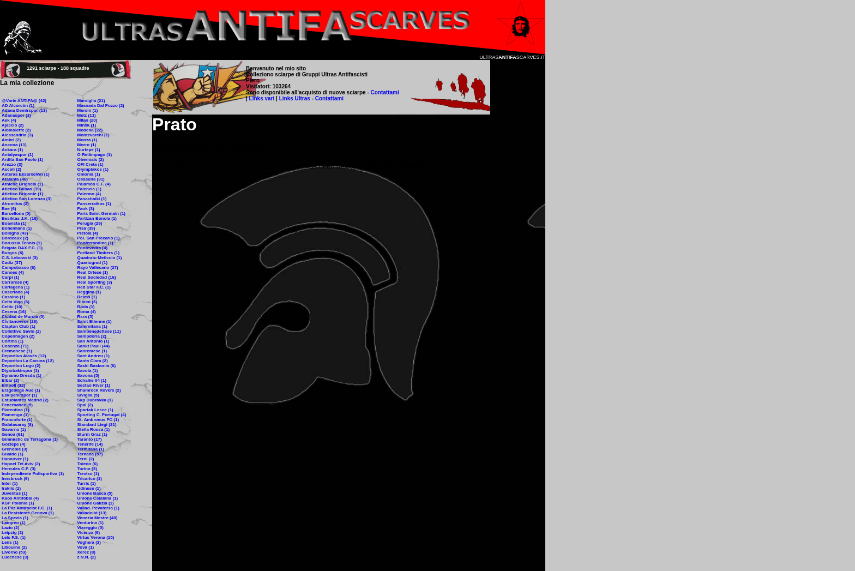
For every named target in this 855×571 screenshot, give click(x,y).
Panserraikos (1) (94, 203)
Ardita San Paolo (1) (22, 159)
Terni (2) (85, 458)
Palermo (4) (89, 193)
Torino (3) (87, 468)
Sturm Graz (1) (92, 434)
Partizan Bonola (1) (97, 218)
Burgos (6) (12, 252)
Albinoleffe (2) (16, 130)
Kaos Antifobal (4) (20, 498)
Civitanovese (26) (20, 321)
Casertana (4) (15, 292)
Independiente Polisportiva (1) (33, 473)
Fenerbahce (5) (17, 404)
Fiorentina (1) (15, 409)
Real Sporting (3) (94, 282)
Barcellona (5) (16, 213)
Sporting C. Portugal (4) (102, 414)
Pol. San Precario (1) (98, 238)
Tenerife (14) (90, 444)
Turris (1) (86, 483)
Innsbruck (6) (15, 478)
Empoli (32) (13, 385)
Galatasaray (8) (17, 424)
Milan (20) (87, 120)
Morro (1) (87, 144)
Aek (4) (9, 120)
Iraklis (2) (11, 488)
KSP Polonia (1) (18, 503)
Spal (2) (85, 404)
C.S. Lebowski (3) (20, 257)
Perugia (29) (90, 223)
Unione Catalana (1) (97, 498)
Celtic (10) (12, 306)
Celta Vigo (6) (15, 301)
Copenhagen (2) (18, 336)
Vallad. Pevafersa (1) (98, 508)
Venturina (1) (90, 522)
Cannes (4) (13, 272)
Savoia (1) (87, 370)
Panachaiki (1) (92, 198)
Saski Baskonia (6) (96, 365)
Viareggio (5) (90, 527)
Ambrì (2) (11, 139)
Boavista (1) (14, 223)
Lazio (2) (10, 527)
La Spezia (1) (15, 517)
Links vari (262, 98)
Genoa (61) (13, 434)
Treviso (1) (88, 473)
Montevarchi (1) (93, 135)
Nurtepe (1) (88, 149)
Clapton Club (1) (18, 326)
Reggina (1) (89, 292)
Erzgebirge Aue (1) (21, 390)
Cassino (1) (13, 296)
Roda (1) (86, 306)
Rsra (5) (85, 316)
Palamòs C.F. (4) (94, 184)
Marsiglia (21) (91, 100)
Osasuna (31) (91, 179)
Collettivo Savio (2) (21, 331)
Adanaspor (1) (16, 115)
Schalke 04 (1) (91, 380)
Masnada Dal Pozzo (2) (100, 105)
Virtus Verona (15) (96, 537)
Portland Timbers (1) (98, 252)
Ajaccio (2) (12, 125)
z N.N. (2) (86, 557)
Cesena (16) (14, 311)
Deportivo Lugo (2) (21, 365)
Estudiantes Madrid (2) (25, 400)
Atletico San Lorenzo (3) (27, 198)
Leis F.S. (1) (14, 537)
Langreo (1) (14, 522)
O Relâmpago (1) (94, 154)
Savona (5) (88, 375)
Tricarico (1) (89, 478)
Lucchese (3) (15, 557)
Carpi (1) (10, 277)
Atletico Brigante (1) (22, 193)
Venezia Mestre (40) (97, 517)
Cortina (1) (12, 341)
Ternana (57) (90, 454)
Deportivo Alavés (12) (24, 355)
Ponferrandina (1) (95, 243)
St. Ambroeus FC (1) (98, 419)
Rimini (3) (87, 301)
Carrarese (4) (15, 282)
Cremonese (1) (17, 350)
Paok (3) (85, 208)
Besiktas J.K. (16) (20, 218)
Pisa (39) (86, 228)
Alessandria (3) (17, 135)
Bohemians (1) (17, 228)
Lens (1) (10, 542)
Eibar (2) (10, 380)
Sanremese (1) (92, 350)
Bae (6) (9, 208)
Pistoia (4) (87, 233)
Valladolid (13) (92, 512)
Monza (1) (87, 139)
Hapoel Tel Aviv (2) (21, 463)
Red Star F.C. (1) (94, 287)
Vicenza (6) (88, 532)
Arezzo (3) (12, 164)
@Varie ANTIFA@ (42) (24, 100)
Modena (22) (90, 130)
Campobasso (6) (18, 267)
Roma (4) (86, 311)
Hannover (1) (15, 458)
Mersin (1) (87, 110)
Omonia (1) (88, 174)
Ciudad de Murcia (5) (23, 316)
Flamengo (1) (15, 414)
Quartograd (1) (92, 262)
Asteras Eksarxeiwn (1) (26, 174)
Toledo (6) (87, 463)
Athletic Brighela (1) (22, 184)
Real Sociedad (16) (96, 277)
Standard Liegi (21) (97, 424)
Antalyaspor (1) (17, 154)
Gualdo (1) (12, 454)
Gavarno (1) (14, 429)
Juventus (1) (14, 493)
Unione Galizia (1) (95, 503)
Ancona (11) (14, 144)
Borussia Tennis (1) (22, 243)
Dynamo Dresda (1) (21, 375)
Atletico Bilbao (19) (21, 189)
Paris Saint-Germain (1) (101, 213)
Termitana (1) (91, 449)
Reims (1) (87, 296)
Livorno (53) (14, 552)
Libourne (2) (14, 547)
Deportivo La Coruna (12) (28, 360)
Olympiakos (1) (93, 169)
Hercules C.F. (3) (18, 468)
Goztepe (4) (14, 444)
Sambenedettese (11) (99, 331)
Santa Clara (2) (92, 360)
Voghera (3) (89, 542)
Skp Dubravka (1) (95, 400)
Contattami (385, 92)
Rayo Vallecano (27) (97, 267)
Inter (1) (9, 483)
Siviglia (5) (88, 395)
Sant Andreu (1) (93, 355)
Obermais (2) (90, 159)
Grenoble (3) (14, 449)
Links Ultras (294, 98)
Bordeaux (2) (15, 238)
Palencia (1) (89, 189)
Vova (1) (85, 547)
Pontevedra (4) (92, 247)
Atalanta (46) (15, 179)
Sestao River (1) (93, 385)
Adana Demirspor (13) (24, 110)
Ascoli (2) (11, 169)
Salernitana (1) (92, 326)
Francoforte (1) (17, 419)
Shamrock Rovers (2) (99, 390)
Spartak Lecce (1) (95, 409)
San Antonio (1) (93, 341)
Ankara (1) (12, 149)
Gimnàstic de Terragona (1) (30, 439)
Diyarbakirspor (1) (20, 370)
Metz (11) (86, 115)
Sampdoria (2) (91, 336)
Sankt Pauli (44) (93, 346)
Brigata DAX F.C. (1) (22, 247)
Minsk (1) (87, 125)
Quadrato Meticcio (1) (99, 257)
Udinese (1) (89, 488)
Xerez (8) (86, 552)
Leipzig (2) (12, 532)
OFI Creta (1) (90, 164)
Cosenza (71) (15, 346)
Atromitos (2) (15, 203)
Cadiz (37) (12, 262)
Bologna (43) (15, 233)
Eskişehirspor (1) (19, 395)
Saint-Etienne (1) (94, 321)
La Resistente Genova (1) (28, 512)
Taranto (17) (89, 439)
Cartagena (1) (15, 287)
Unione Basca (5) (95, 493)
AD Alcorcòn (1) (18, 105)
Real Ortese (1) (92, 272)
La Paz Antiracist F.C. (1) (27, 508)
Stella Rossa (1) (93, 429)
